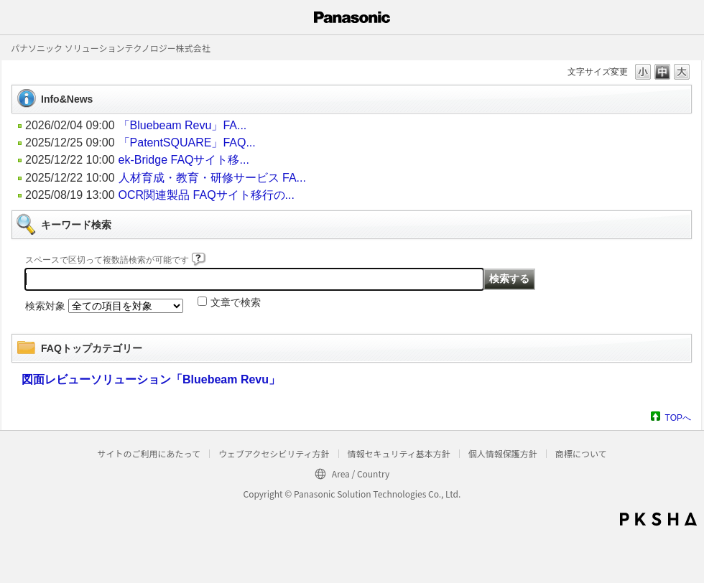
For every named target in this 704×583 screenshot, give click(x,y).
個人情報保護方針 (502, 453)
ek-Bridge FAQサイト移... (184, 160)
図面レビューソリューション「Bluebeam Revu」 (151, 379)
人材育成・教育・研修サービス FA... (212, 178)
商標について (581, 453)
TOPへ (678, 417)
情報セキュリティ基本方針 (399, 453)
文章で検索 (235, 302)
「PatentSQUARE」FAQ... (187, 142)
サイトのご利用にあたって (148, 453)
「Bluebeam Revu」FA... (183, 125)
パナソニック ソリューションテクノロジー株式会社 (110, 48)
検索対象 (45, 306)
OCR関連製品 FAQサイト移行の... (207, 195)
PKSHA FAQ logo (658, 519)
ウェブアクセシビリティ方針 (274, 453)
